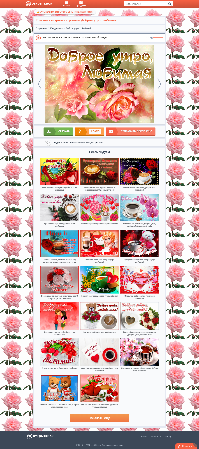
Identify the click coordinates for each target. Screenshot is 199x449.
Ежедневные (56, 28)
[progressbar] (158, 38)
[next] (159, 84)
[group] (99, 38)
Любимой (86, 28)
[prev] (39, 84)
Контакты (143, 436)
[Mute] (151, 37)
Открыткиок (42, 28)
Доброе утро (72, 28)
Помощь (168, 436)
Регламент (156, 436)
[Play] (38, 37)
